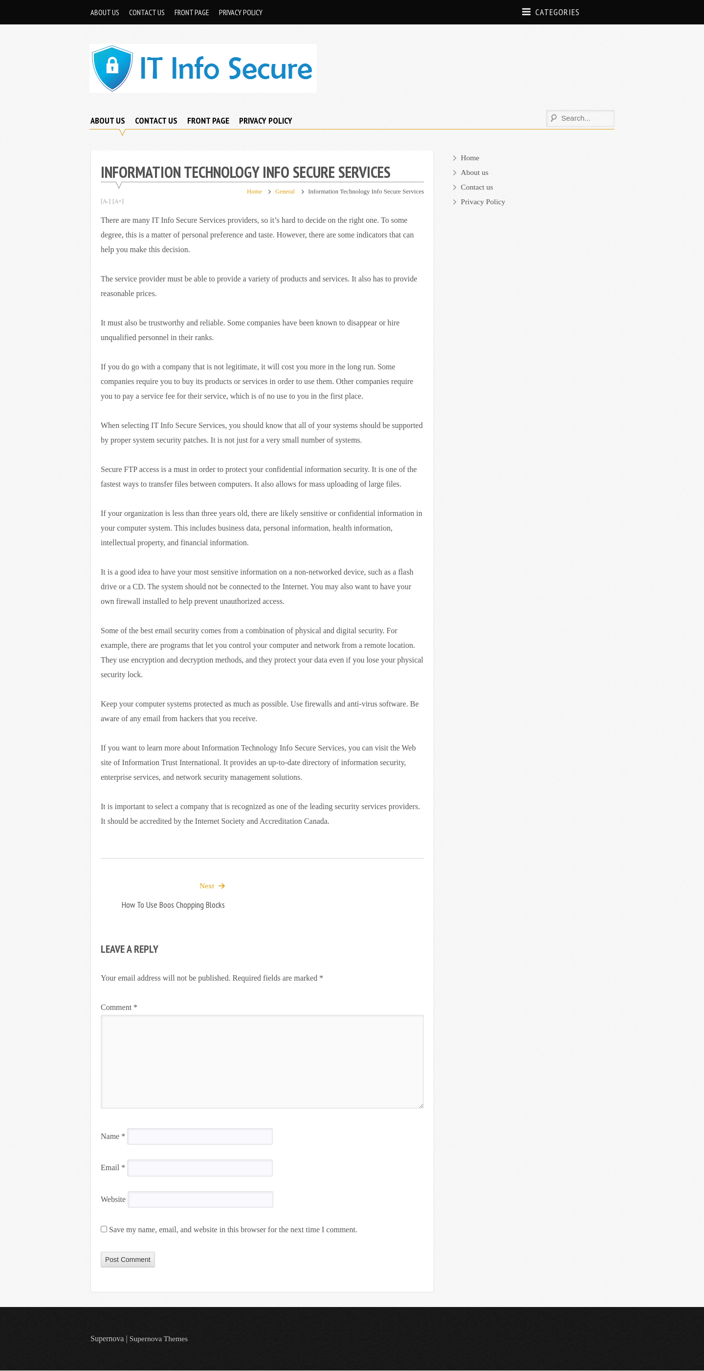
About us (104, 12)
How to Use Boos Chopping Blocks (173, 905)
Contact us (147, 12)
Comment (119, 1008)
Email (113, 1168)
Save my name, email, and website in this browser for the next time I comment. (233, 1230)
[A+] (118, 201)
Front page (192, 12)
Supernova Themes (160, 1339)
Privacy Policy (241, 12)
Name (113, 1137)
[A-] (106, 201)
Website (113, 1200)
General (285, 191)
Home (254, 191)
